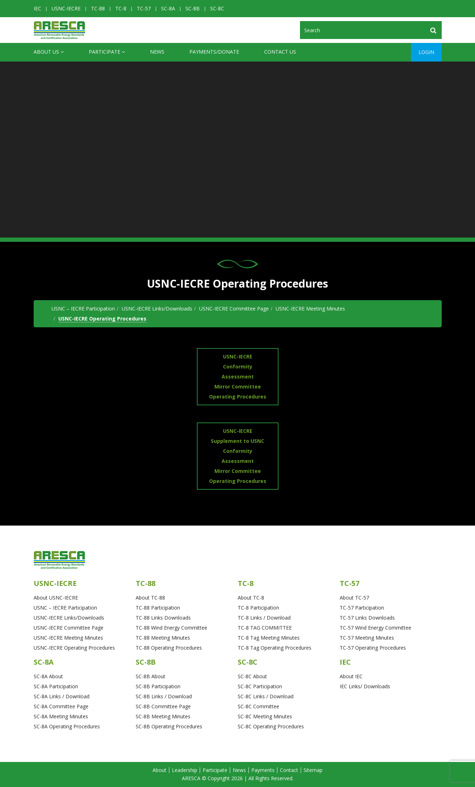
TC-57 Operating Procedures (373, 647)
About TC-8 (251, 597)
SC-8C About (252, 676)
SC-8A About (48, 676)
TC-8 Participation (258, 607)
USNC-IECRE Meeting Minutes (310, 308)
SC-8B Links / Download (164, 696)
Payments (263, 770)
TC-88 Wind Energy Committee (171, 627)
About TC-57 (354, 597)
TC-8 (120, 8)
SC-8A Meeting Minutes (61, 716)
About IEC (351, 676)
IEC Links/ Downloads (365, 686)
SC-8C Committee (258, 706)
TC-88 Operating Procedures (169, 647)
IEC (37, 8)
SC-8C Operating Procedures (271, 726)
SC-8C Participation (260, 686)
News (157, 51)
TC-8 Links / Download (264, 617)
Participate (107, 51)
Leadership (184, 770)
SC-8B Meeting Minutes (163, 716)
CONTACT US (280, 51)
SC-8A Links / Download (61, 696)
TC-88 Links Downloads (163, 617)
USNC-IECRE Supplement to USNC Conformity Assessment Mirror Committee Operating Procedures (237, 455)
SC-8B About (150, 676)
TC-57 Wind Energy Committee (375, 627)
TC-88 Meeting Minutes (163, 637)
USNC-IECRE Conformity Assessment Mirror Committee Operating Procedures (237, 376)
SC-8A (168, 8)
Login (426, 52)
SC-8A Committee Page (61, 706)
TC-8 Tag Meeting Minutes (269, 637)
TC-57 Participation (362, 607)
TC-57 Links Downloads (367, 617)
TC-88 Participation (158, 607)
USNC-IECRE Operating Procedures (102, 318)
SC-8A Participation (56, 686)
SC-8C (217, 8)
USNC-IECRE (66, 8)
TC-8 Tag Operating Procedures (274, 647)
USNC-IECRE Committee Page (234, 308)
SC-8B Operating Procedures (169, 726)
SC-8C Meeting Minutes (265, 716)
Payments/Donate (214, 51)
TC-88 (98, 8)
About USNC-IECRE (56, 597)
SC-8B (192, 8)
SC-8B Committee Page (163, 706)
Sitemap (313, 770)
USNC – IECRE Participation (83, 308)
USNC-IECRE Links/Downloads (157, 308)
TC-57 (144, 8)
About (159, 770)
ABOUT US (49, 51)
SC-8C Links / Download (266, 696)
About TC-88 (150, 597)
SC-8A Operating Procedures (67, 726)
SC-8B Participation (158, 686)
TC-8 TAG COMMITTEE (265, 627)
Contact (289, 770)
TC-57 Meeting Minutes (367, 637)
